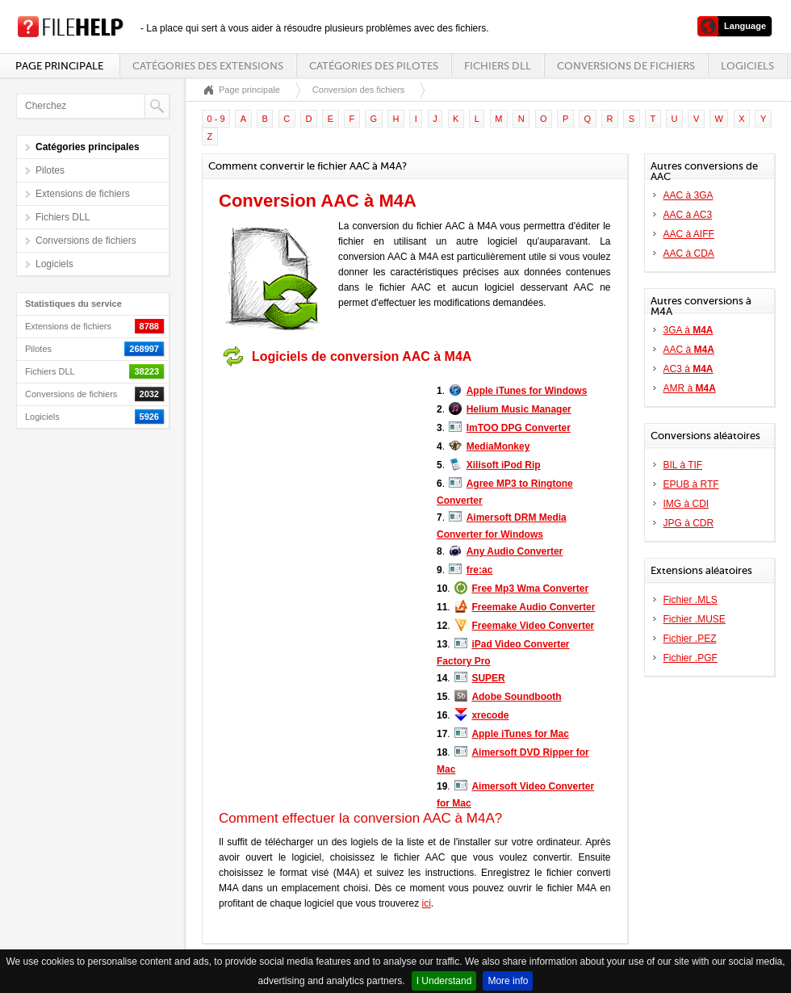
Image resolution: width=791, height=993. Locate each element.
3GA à (688, 330)
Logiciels (747, 66)
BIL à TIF (683, 465)
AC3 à (688, 369)
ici (426, 903)
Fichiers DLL (497, 66)
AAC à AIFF (688, 234)
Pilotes (50, 170)
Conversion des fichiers (358, 89)
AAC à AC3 (688, 214)
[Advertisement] (320, 475)
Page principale (59, 66)
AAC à (688, 349)
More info (508, 981)
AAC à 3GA (688, 195)
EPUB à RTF (691, 484)
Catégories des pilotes (373, 66)
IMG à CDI (686, 503)
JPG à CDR (688, 523)
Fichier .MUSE (694, 619)
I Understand (444, 981)
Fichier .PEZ (690, 638)
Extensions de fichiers (83, 193)
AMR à (689, 388)
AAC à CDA (688, 253)
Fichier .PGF (690, 658)
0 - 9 (216, 119)
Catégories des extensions (207, 66)
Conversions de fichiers (626, 66)
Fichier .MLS (690, 599)
